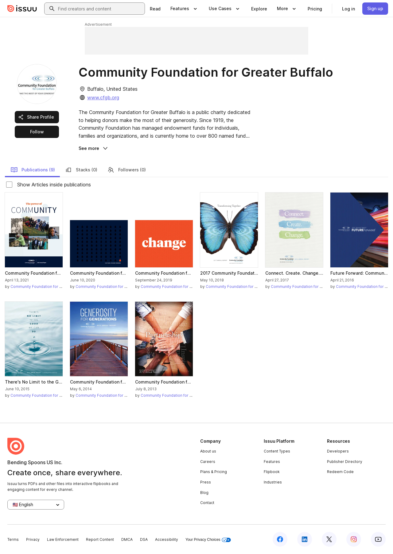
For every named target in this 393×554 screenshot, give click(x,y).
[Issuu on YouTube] (378, 539)
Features (272, 461)
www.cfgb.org (103, 97)
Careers (207, 461)
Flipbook (272, 471)
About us (208, 451)
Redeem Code (340, 471)
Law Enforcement (63, 539)
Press (205, 482)
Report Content (100, 539)
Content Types (277, 451)
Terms (13, 539)
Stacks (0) (81, 170)
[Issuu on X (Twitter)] (329, 539)
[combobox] (100, 8)
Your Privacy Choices (208, 539)
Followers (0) (126, 170)
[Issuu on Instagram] (353, 539)
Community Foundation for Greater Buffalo (48, 286)
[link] (155, 8)
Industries (273, 482)
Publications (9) (32, 170)
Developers (338, 451)
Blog (204, 492)
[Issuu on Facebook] (280, 539)
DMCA (127, 539)
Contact (207, 502)
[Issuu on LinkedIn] (304, 539)
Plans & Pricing (213, 471)
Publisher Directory (344, 461)
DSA (144, 539)
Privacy (33, 539)
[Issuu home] (22, 8)
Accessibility (166, 539)
